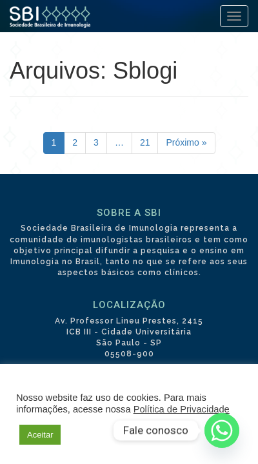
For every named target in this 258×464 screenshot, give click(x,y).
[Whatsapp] (221, 430)
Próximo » (186, 142)
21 (145, 142)
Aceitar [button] (40, 435)
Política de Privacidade (182, 409)
